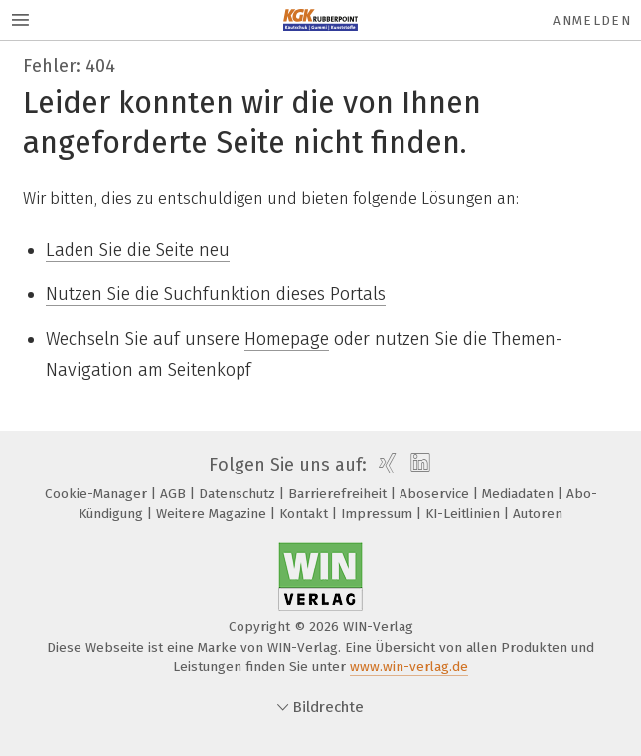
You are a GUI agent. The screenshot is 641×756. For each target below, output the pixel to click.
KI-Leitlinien (464, 513)
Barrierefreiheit (339, 493)
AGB (175, 493)
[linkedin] (417, 464)
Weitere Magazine (213, 513)
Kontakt (305, 513)
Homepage (286, 339)
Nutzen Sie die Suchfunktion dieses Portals (216, 294)
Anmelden (592, 20)
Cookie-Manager (98, 493)
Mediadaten (520, 493)
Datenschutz (239, 493)
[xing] (385, 464)
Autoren (537, 513)
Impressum (378, 513)
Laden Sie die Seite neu (138, 250)
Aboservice (436, 493)
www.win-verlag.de (409, 667)
